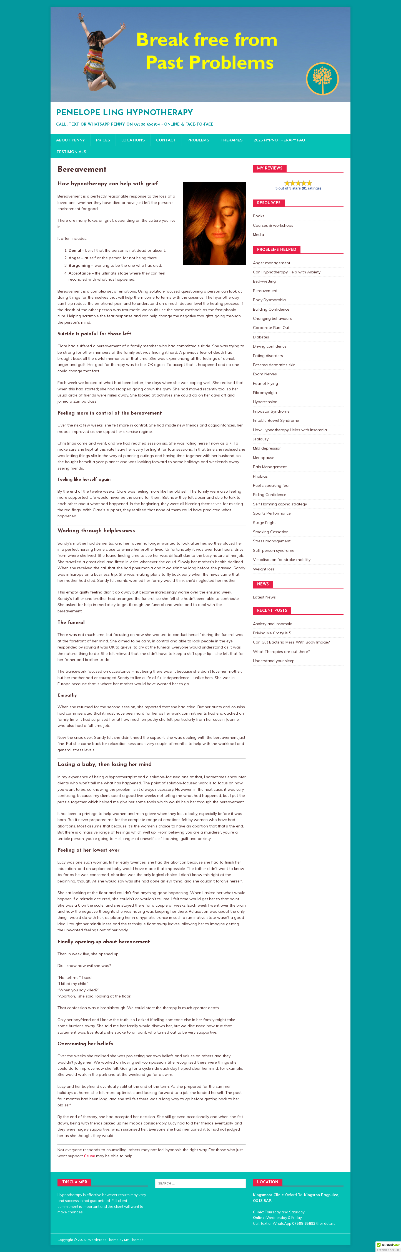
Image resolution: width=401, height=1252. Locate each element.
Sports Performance (272, 513)
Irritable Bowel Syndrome (276, 420)
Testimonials (71, 151)
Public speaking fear (271, 485)
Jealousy (261, 439)
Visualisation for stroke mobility (281, 559)
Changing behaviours (272, 318)
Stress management (271, 540)
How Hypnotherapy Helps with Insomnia (290, 429)
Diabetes (261, 337)
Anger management (271, 262)
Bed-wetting (264, 281)
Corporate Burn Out (271, 327)
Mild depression (267, 448)
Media (258, 234)
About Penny (70, 140)
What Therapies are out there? (281, 651)
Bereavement (265, 290)
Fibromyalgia (265, 392)
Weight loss (264, 569)
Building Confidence (271, 309)
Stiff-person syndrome (273, 550)
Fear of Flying (265, 383)
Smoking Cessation (271, 531)
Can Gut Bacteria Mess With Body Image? (291, 642)
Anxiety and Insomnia (272, 623)
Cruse (89, 1155)
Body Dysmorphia (269, 299)
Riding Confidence (269, 494)
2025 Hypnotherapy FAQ (279, 140)
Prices (103, 140)
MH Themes (134, 1240)
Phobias (260, 476)
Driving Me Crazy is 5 (272, 632)
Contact (166, 140)
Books (258, 215)
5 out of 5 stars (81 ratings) (298, 188)
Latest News (264, 597)
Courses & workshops (273, 225)
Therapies (231, 140)
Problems (198, 140)
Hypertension (265, 401)
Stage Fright (264, 522)
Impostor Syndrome (271, 411)
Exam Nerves (265, 373)
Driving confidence (270, 346)
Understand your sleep (274, 660)
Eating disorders (268, 355)
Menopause (263, 457)
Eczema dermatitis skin (274, 364)
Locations (133, 140)
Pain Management (270, 466)
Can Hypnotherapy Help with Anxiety (286, 272)
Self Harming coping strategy (280, 504)
